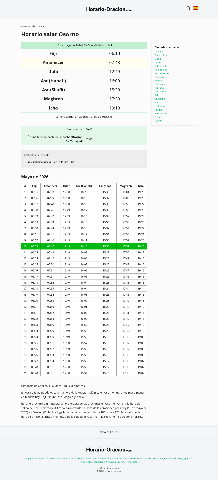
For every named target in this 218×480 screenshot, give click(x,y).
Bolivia (39, 458)
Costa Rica (64, 458)
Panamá (171, 458)
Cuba (73, 458)
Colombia (54, 458)
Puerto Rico (86, 461)
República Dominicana (104, 461)
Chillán (158, 116)
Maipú (158, 58)
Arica (157, 102)
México (152, 458)
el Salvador (91, 458)
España (102, 458)
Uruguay (121, 461)
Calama (158, 120)
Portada (25, 26)
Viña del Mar (161, 69)
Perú (189, 458)
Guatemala (112, 458)
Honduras (142, 458)
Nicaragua (161, 458)
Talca (157, 95)
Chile (32, 26)
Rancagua (160, 87)
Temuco (159, 80)
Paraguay (181, 458)
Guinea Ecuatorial (127, 458)
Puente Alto (161, 55)
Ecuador (81, 458)
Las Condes (161, 84)
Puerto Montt (162, 113)
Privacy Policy (109, 432)
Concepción (160, 91)
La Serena (160, 106)
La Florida (160, 62)
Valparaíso (160, 76)
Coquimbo (160, 98)
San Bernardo (162, 73)
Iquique (158, 109)
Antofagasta (161, 65)
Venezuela (131, 461)
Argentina (30, 458)
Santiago (159, 51)
